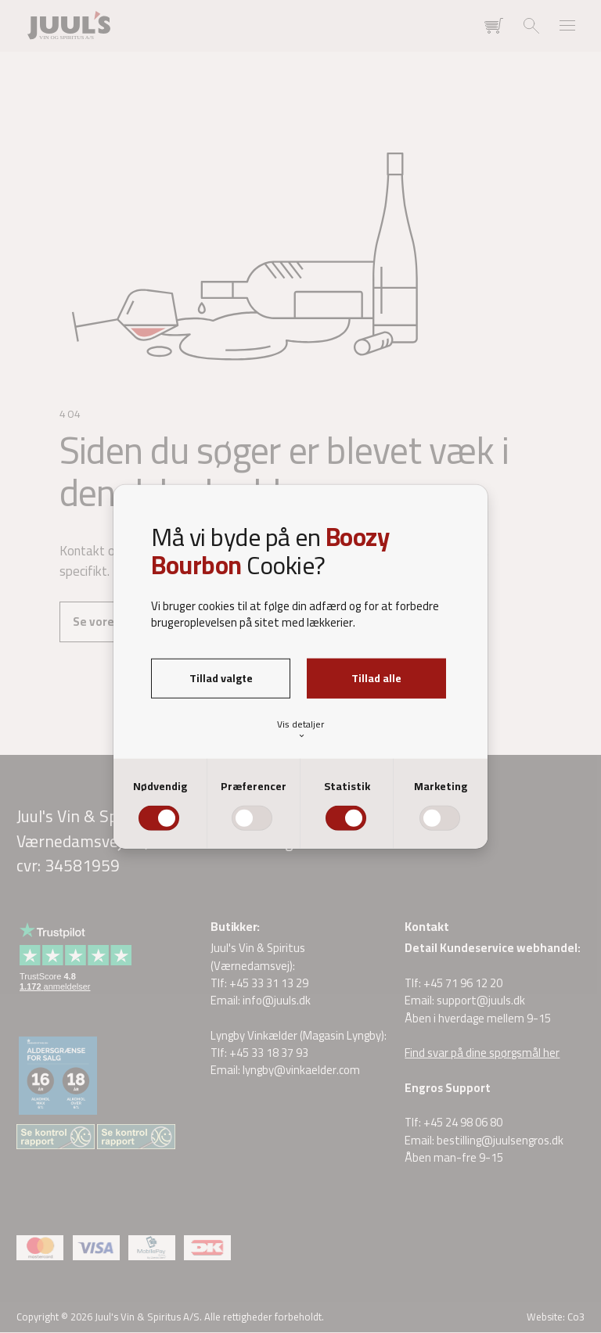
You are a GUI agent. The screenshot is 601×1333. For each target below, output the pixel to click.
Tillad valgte (221, 678)
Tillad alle (376, 678)
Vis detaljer (300, 728)
